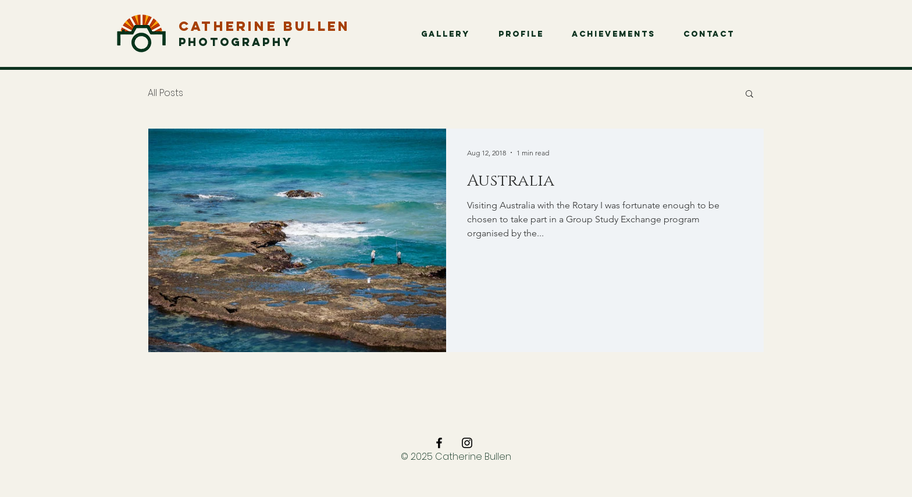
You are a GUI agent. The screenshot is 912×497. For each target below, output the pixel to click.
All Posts (165, 93)
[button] (749, 94)
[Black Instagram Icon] (467, 443)
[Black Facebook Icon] (439, 443)
